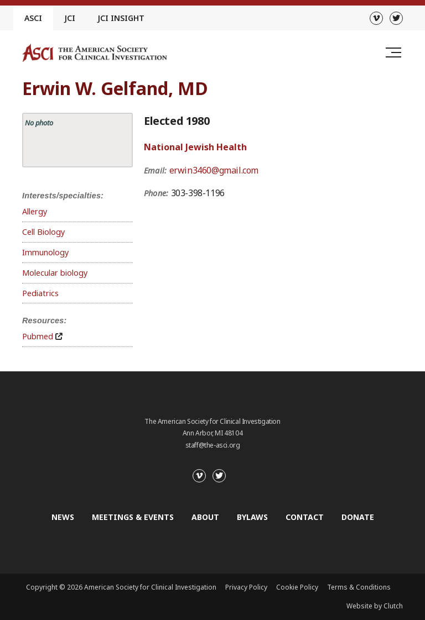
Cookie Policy (297, 587)
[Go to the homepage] (94, 53)
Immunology (45, 252)
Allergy (34, 211)
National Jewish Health (195, 147)
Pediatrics (40, 293)
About (205, 517)
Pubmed (37, 336)
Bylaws (252, 517)
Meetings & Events (133, 517)
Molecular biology (54, 272)
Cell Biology (43, 232)
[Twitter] (396, 18)
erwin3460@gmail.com (213, 170)
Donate (357, 517)
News (62, 517)
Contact (305, 517)
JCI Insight (120, 18)
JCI (69, 18)
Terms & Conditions (359, 587)
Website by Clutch (374, 606)
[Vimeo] (376, 18)
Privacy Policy (246, 587)
